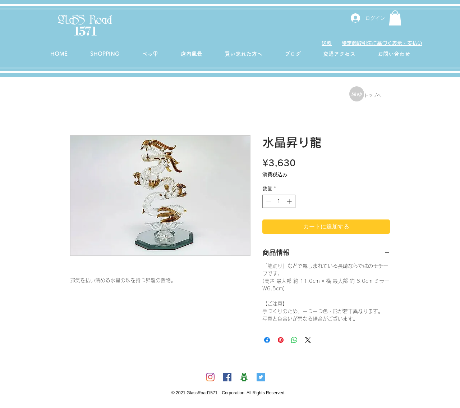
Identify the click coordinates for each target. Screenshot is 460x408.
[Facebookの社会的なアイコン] (227, 377)
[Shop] (356, 93)
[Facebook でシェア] (267, 340)
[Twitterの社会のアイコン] (261, 377)
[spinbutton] (278, 201)
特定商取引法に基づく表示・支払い (382, 43)
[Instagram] (210, 377)
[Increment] (289, 201)
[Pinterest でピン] (280, 340)
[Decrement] (267, 201)
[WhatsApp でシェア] (294, 340)
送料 (327, 43)
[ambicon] (244, 377)
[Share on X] (308, 340)
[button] (395, 18)
